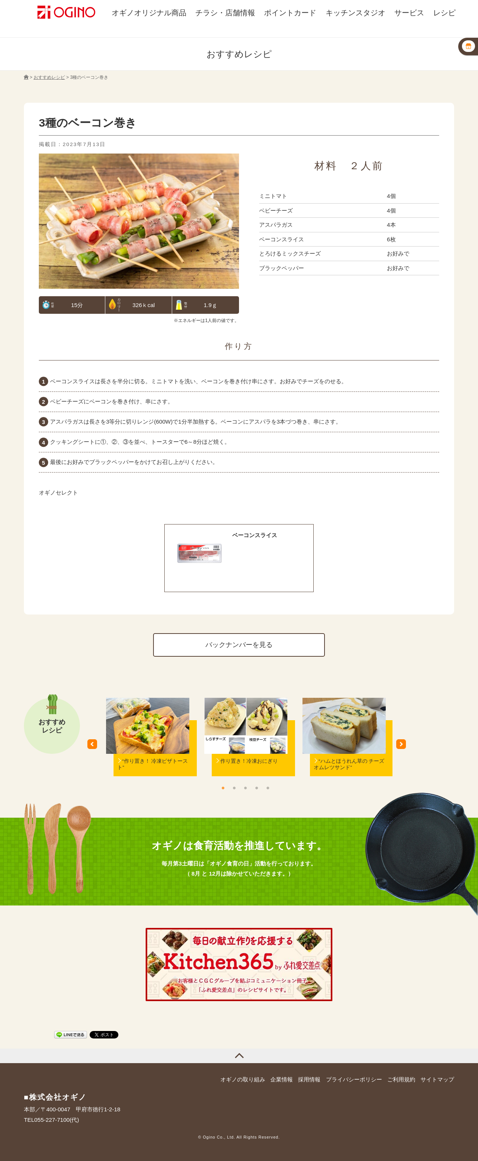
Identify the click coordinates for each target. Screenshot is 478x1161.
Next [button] (403, 746)
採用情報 (309, 1079)
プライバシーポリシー (354, 1079)
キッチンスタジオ (355, 12)
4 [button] (256, 788)
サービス (409, 12)
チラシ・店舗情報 (225, 12)
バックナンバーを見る (239, 644)
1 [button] (223, 788)
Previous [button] (94, 746)
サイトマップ (437, 1079)
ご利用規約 (401, 1079)
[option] (147, 747)
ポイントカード (290, 12)
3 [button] (245, 788)
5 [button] (267, 788)
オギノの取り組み (242, 1079)
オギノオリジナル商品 (149, 12)
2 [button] (234, 788)
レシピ (444, 12)
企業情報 (281, 1079)
